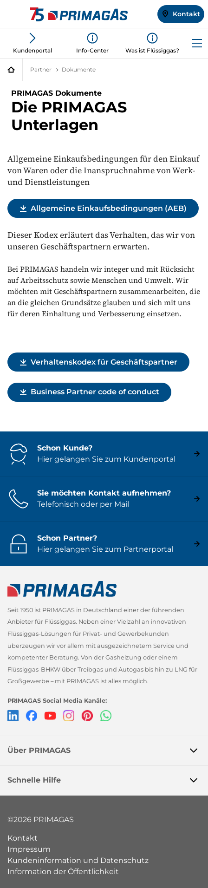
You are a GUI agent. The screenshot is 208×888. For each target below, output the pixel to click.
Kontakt (22, 838)
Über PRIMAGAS (107, 750)
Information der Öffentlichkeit (63, 871)
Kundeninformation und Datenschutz (78, 860)
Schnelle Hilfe (107, 780)
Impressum (29, 849)
